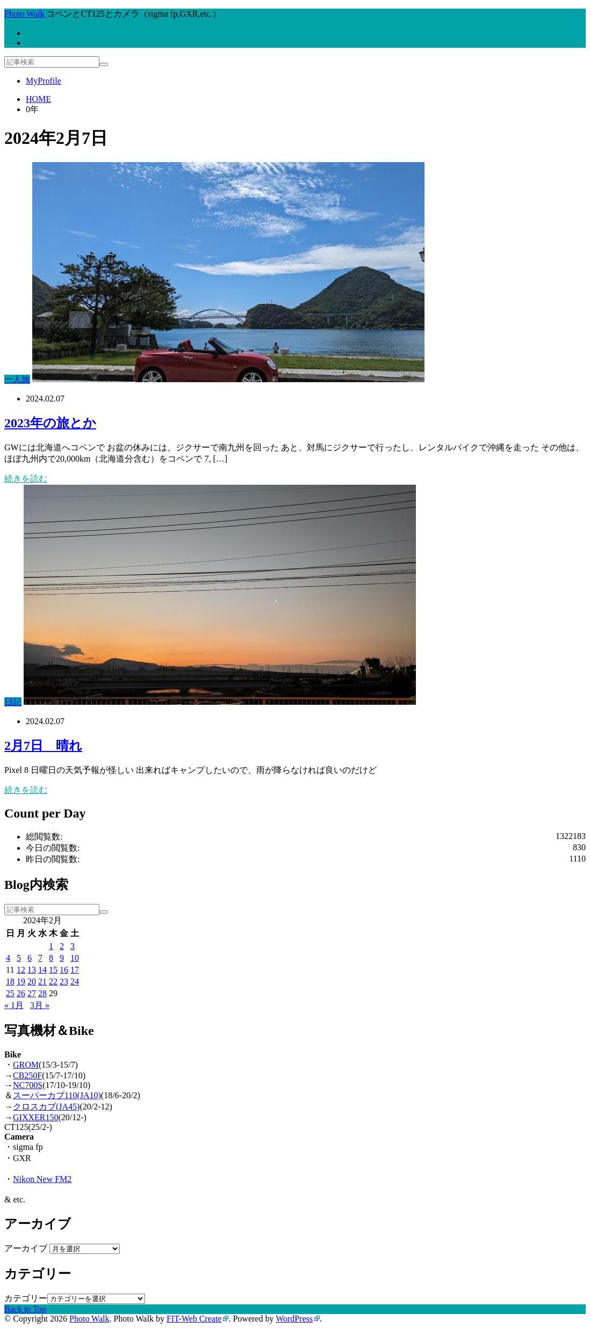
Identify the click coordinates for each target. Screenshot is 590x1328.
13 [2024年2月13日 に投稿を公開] (31, 969)
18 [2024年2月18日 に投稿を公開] (10, 981)
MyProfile (43, 80)
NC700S (27, 1085)
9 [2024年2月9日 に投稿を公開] (62, 957)
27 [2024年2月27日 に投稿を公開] (31, 993)
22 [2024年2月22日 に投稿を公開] (53, 981)
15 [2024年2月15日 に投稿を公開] (53, 969)
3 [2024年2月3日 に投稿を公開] (72, 946)
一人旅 (17, 379)
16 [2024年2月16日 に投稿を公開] (64, 969)
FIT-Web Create (194, 1318)
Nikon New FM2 (42, 1179)
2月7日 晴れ (43, 746)
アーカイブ (25, 1248)
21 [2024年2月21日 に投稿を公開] (42, 981)
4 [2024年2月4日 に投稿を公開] (8, 957)
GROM (26, 1064)
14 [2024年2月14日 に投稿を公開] (42, 969)
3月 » (39, 1005)
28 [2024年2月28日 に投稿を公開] (42, 993)
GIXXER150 (35, 1117)
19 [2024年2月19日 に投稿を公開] (21, 981)
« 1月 (14, 1005)
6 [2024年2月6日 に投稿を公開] (29, 957)
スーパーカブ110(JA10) (57, 1095)
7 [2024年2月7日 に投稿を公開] (40, 957)
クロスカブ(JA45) (46, 1106)
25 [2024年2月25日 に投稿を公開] (10, 993)
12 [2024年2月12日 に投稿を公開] (21, 969)
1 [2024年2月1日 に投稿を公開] (51, 946)
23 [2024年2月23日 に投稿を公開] (64, 981)
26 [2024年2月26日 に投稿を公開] (21, 993)
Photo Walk (89, 1318)
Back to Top (25, 1309)
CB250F (27, 1075)
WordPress (294, 1318)
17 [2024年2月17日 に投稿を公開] (74, 969)
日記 (12, 701)
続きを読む (25, 478)
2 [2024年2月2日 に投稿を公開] (62, 946)
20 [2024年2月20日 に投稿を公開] (31, 981)
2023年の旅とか (50, 423)
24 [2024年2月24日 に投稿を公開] (74, 981)
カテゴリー (25, 1298)
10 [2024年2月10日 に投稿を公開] (74, 957)
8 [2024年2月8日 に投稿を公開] (51, 957)
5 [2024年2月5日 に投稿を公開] (19, 957)
